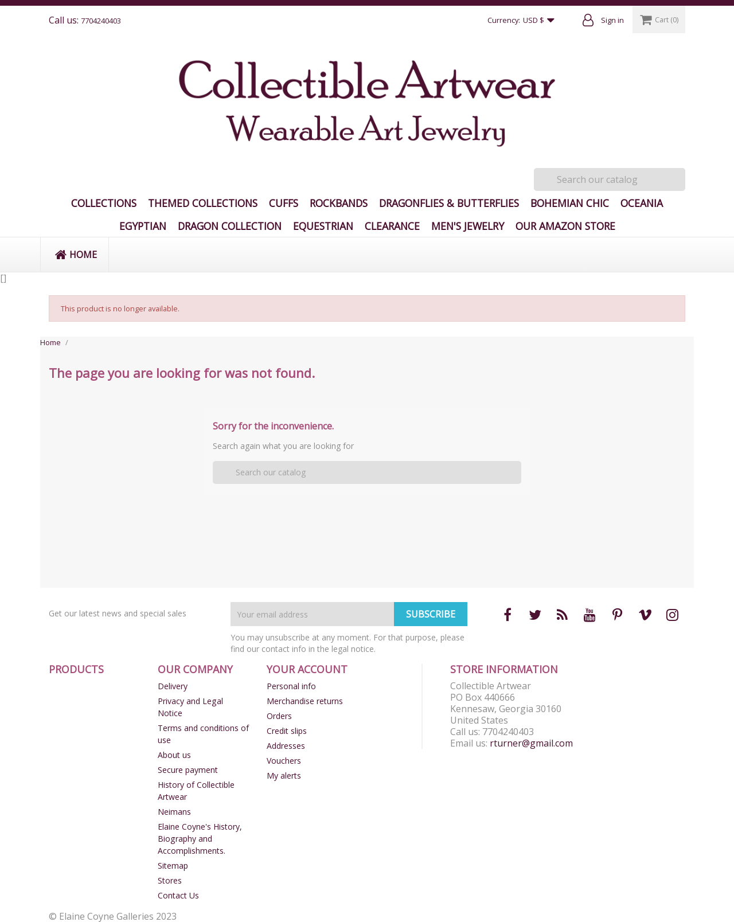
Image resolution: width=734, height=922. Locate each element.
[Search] (609, 179)
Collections (103, 203)
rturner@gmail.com (531, 743)
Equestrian (323, 226)
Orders (279, 715)
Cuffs (283, 203)
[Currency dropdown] (541, 20)
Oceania (641, 203)
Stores (170, 880)
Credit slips (287, 730)
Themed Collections (202, 203)
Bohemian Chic (569, 203)
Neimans (174, 811)
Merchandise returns (305, 701)
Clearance (392, 226)
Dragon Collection (230, 226)
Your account (307, 669)
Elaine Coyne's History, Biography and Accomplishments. (200, 838)
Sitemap (173, 865)
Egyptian (142, 226)
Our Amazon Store (565, 226)
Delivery (173, 686)
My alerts (284, 775)
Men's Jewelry (467, 226)
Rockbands (339, 203)
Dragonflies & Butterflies (449, 203)
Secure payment (188, 769)
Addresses (286, 745)
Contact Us (178, 895)
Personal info (291, 686)
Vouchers (284, 760)
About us (174, 754)
